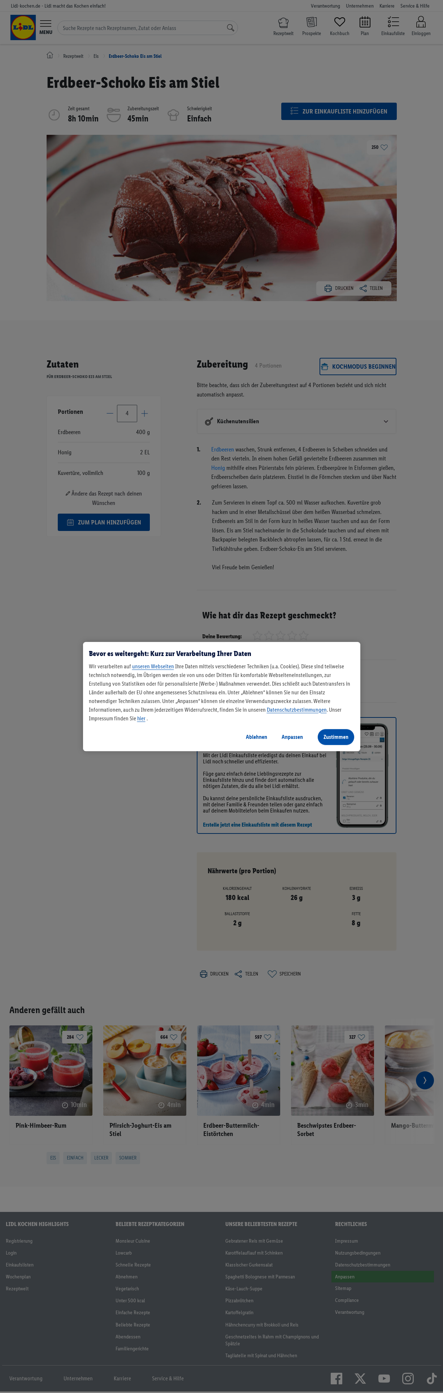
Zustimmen (335, 736)
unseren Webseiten (153, 666)
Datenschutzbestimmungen (297, 709)
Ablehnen (256, 736)
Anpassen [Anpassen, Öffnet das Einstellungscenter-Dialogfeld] (292, 736)
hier (141, 718)
